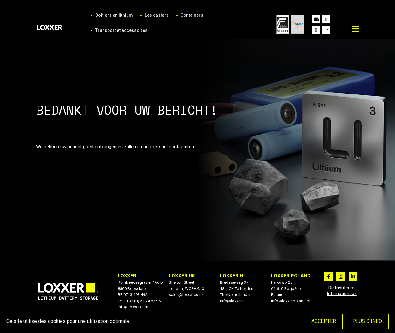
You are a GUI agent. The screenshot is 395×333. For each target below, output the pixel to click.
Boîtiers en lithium (114, 15)
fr (326, 29)
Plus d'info (367, 321)
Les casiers (157, 15)
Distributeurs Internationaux (342, 290)
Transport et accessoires (121, 30)
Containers (191, 15)
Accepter (323, 321)
